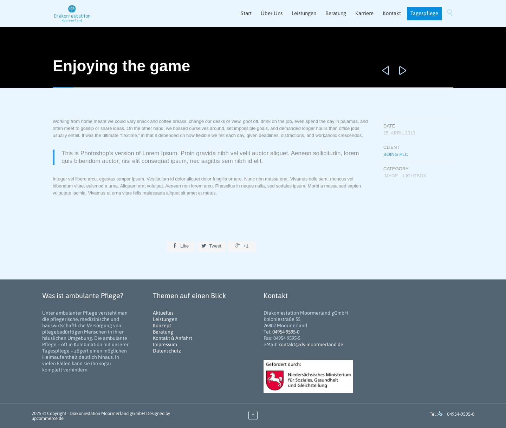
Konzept (162, 325)
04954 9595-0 (285, 332)
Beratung (163, 332)
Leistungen (165, 319)
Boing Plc (395, 154)
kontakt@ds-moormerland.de (310, 344)
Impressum (165, 344)
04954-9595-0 (460, 414)
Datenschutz (167, 351)
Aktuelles (163, 313)
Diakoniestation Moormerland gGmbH (107, 413)
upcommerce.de (48, 418)
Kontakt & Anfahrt (172, 338)
